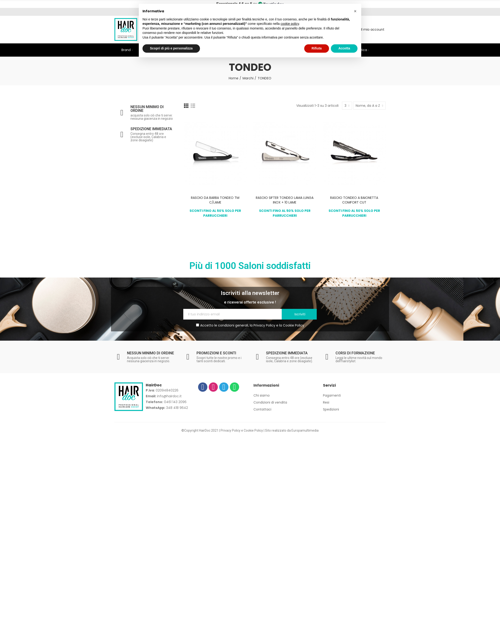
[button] (355, 11)
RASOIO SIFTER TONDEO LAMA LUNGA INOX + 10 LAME (284, 200)
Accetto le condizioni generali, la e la (250, 325)
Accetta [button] (344, 48)
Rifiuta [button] (317, 48)
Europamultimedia (305, 430)
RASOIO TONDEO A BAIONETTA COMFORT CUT (354, 200)
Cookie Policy (293, 325)
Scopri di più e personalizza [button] (171, 48)
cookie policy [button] (290, 24)
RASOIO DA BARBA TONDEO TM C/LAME (215, 200)
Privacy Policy (264, 325)
